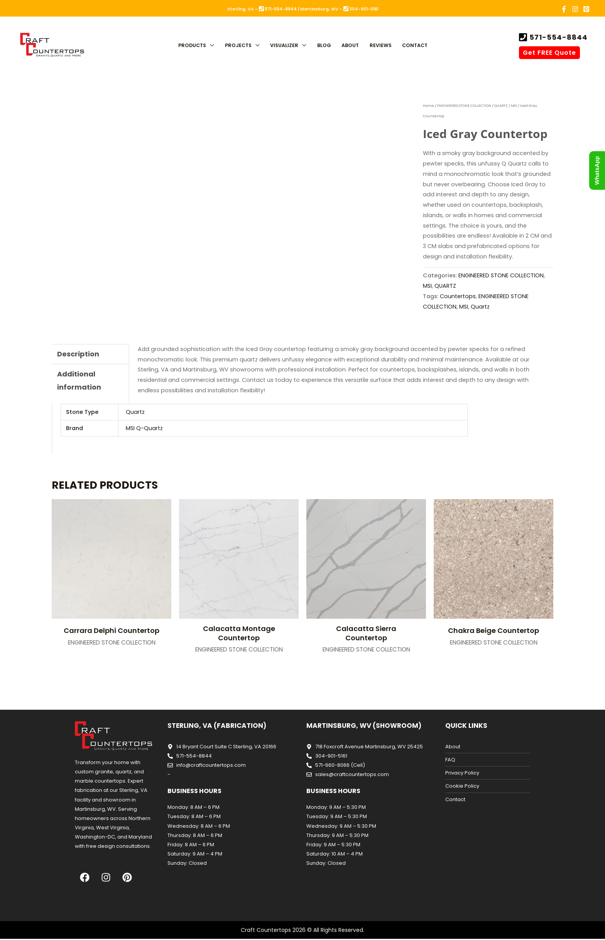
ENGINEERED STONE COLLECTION (464, 105)
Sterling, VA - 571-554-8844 (262, 9)
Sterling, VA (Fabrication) (216, 725)
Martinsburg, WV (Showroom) (363, 725)
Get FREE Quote (549, 52)
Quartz (480, 307)
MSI (515, 105)
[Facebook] (564, 9)
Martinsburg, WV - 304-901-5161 (339, 9)
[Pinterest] (586, 9)
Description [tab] (78, 354)
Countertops (458, 296)
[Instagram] (575, 9)
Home (428, 105)
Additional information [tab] (79, 380)
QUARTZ (502, 105)
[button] (210, 46)
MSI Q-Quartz (144, 428)
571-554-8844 (557, 37)
